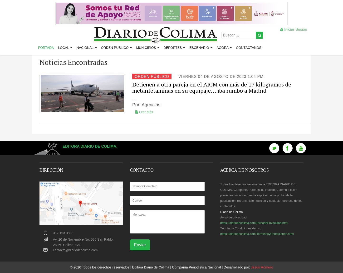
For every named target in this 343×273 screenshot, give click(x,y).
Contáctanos (248, 48)
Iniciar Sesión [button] (293, 29)
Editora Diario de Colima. (90, 146)
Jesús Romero (262, 267)
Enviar (140, 245)
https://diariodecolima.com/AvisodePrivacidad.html (254, 223)
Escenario (200, 48)
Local (65, 48)
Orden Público (116, 48)
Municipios (147, 48)
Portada (46, 48)
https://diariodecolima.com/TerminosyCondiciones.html (257, 234)
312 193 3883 (63, 233)
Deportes (174, 48)
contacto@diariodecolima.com (75, 250)
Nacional (87, 48)
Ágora (224, 48)
